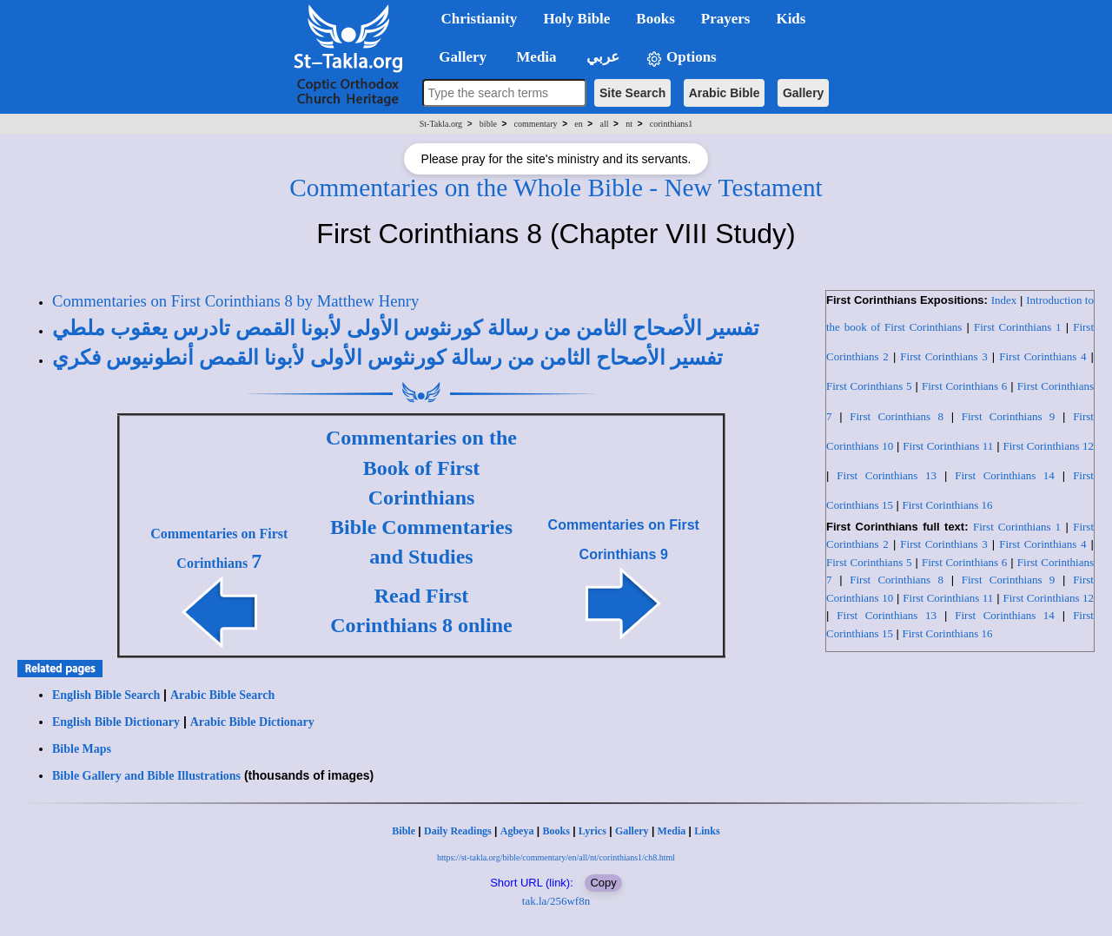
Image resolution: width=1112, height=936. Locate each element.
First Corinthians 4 (1042, 356)
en (578, 124)
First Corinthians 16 (948, 504)
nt (629, 124)
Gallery (803, 93)
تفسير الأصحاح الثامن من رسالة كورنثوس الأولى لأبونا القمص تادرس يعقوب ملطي (405, 328)
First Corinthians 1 (1018, 326)
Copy (603, 882)
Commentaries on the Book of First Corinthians (421, 467)
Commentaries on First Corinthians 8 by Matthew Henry (235, 301)
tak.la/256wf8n (556, 900)
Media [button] (535, 57)
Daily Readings (458, 831)
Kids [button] (790, 18)
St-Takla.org (441, 124)
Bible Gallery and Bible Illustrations (146, 775)
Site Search (632, 93)
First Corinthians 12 (1048, 445)
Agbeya (517, 831)
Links (706, 831)
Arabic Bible (724, 93)
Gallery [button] (457, 57)
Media (672, 831)
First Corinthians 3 (943, 356)
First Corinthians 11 (948, 445)
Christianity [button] (479, 18)
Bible (403, 831)
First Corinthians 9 (1009, 416)
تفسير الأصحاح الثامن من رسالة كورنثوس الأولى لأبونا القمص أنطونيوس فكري (387, 357)
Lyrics (592, 831)
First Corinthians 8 (896, 416)
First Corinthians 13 (887, 475)
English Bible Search (106, 695)
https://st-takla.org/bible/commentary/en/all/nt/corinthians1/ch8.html (556, 857)
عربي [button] (601, 57)
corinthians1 (671, 124)
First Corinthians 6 (964, 385)
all (604, 124)
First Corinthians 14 (1005, 475)
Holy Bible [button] (576, 18)
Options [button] (681, 58)
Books (555, 831)
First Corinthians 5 (868, 385)
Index (1004, 300)
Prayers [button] (726, 18)
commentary (536, 124)
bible (488, 124)
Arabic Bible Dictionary (252, 721)
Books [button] (655, 18)
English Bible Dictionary (116, 721)
